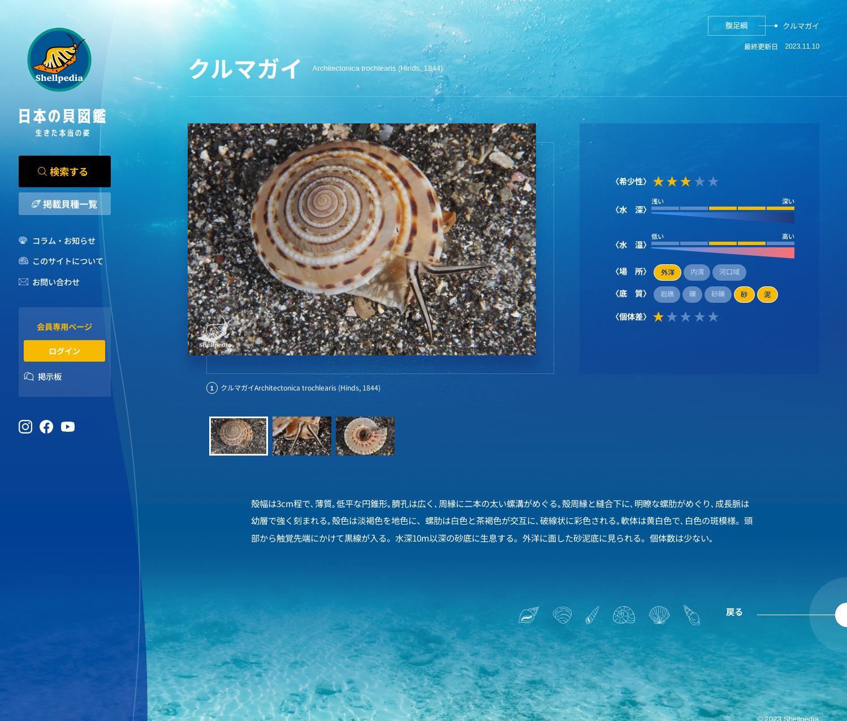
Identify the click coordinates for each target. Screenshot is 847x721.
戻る (734, 611)
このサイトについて (67, 261)
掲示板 (50, 376)
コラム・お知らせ (64, 240)
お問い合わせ (56, 281)
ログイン (64, 351)
